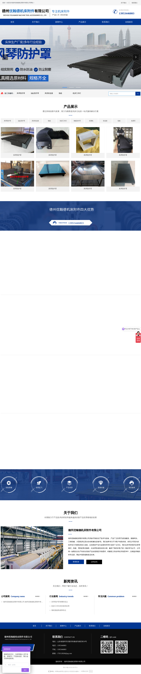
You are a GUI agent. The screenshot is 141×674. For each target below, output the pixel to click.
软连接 (105, 121)
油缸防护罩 (35, 93)
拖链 (60, 93)
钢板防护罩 (77, 121)
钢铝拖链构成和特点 (58, 610)
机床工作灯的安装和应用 (60, 606)
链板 (119, 121)
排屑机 (91, 121)
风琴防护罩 (21, 93)
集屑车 (133, 121)
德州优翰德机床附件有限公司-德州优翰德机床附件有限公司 (23, 602)
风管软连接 (49, 93)
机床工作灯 (77, 93)
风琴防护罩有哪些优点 (59, 602)
